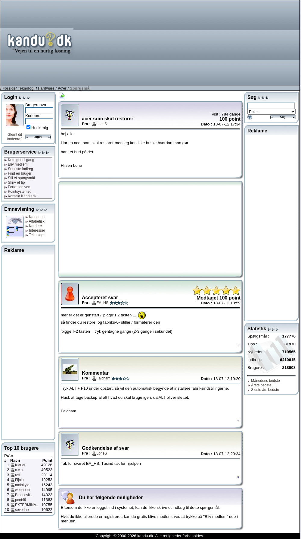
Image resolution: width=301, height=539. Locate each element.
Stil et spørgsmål (19, 178)
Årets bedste (259, 385)
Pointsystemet (17, 191)
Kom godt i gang (19, 160)
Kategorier (35, 217)
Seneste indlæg (18, 169)
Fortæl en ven (17, 187)
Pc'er (62, 88)
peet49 (20, 500)
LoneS (102, 124)
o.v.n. (19, 470)
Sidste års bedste (263, 390)
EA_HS (102, 303)
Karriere (33, 226)
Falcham (103, 378)
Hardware (46, 88)
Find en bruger (17, 173)
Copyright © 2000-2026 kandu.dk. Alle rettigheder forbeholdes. (150, 536)
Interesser (35, 230)
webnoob (22, 490)
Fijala (19, 480)
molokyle (22, 485)
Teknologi (26, 88)
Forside (8, 88)
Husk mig (39, 127)
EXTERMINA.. (26, 505)
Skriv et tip (14, 182)
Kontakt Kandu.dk (20, 196)
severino (22, 510)
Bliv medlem (16, 164)
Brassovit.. (23, 495)
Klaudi (20, 465)
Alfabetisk (35, 221)
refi (17, 475)
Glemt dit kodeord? (14, 136)
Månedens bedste (263, 381)
